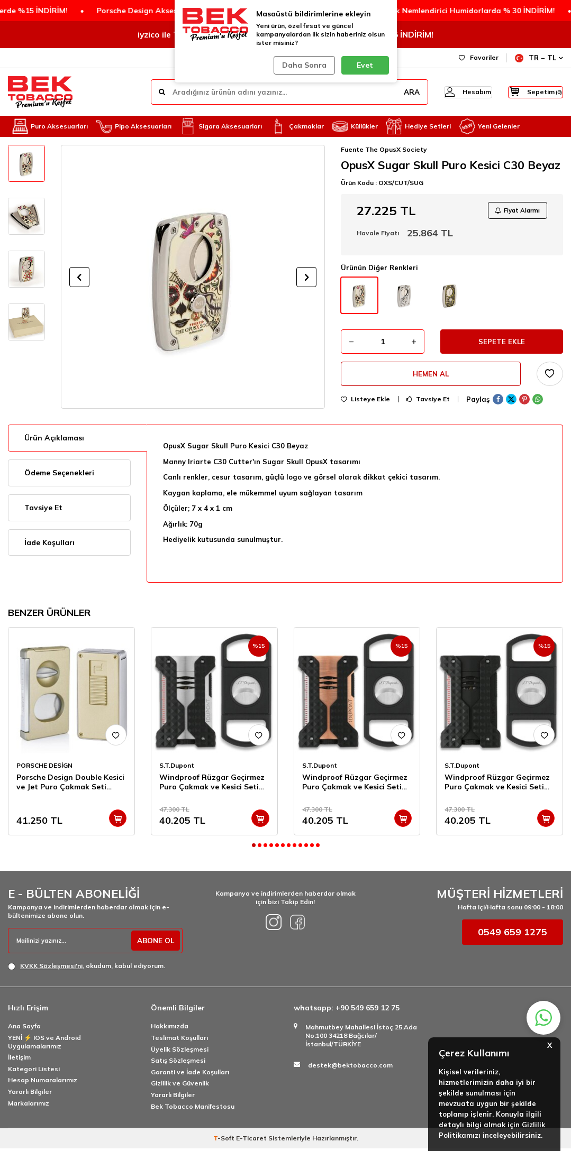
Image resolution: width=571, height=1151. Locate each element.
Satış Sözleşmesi (178, 1063)
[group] (192, 276)
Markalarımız (28, 1105)
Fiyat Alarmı (515, 211)
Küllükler (355, 126)
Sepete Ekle (501, 344)
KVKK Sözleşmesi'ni (51, 968)
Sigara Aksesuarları (221, 126)
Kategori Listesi (34, 1071)
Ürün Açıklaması (54, 440)
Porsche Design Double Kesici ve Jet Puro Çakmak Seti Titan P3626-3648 (70, 785)
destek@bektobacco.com (350, 1068)
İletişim (19, 1060)
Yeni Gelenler (489, 126)
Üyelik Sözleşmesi (180, 1051)
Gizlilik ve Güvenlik (180, 1086)
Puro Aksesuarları (50, 126)
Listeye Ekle (365, 406)
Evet (365, 65)
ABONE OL (154, 942)
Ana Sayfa (24, 1029)
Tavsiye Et (428, 406)
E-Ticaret (251, 1141)
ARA (392, 92)
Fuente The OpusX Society (384, 149)
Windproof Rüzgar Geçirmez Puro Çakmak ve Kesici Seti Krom (212, 785)
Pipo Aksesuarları (133, 126)
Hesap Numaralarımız (42, 1082)
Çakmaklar (297, 126)
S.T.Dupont (176, 767)
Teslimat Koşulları (179, 1040)
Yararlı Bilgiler (30, 1094)
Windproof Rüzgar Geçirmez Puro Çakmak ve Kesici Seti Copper (354, 785)
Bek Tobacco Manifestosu (192, 1108)
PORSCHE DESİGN (44, 767)
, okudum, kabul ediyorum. (86, 968)
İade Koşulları (49, 544)
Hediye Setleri (418, 126)
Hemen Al (431, 379)
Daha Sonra (302, 65)
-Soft (224, 1141)
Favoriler (479, 57)
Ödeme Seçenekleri (59, 475)
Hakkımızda (169, 1029)
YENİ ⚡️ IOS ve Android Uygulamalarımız (44, 1044)
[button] (79, 277)
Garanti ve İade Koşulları (190, 1074)
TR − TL (539, 57)
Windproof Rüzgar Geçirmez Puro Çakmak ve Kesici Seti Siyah (497, 785)
